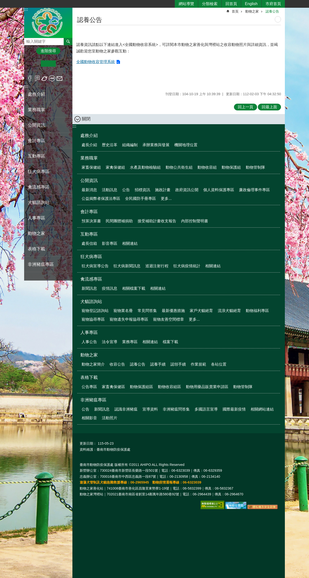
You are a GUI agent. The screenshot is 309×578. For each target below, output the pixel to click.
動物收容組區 (169, 387)
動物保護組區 (141, 387)
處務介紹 (89, 135)
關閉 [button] (86, 118)
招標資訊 (142, 190)
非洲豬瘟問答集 (176, 409)
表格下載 (89, 377)
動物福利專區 (257, 311)
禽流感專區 (91, 279)
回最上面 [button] (269, 107)
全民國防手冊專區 (140, 198)
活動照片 (109, 418)
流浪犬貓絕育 (229, 311)
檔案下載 (170, 342)
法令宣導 (109, 342)
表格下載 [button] (36, 248)
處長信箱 (89, 243)
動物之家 (252, 11)
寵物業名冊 (123, 311)
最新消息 (89, 190)
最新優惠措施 (173, 311)
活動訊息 (109, 190)
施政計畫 (162, 190)
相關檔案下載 (133, 288)
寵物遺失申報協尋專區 (129, 319)
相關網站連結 (262, 409)
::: (26, 9)
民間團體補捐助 (119, 221)
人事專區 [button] (36, 218)
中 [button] (48, 63)
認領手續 (178, 364)
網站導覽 (186, 4)
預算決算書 (91, 221)
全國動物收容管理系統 (95, 62)
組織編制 (130, 145)
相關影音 (89, 418)
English (251, 4)
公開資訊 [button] (36, 125)
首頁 (235, 11)
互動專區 (89, 234)
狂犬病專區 (91, 256)
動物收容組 (207, 167)
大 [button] (63, 63)
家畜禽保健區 (113, 387)
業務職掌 (89, 158)
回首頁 (231, 4)
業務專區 (130, 342)
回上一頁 (245, 107)
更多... (166, 198)
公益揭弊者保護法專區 (101, 198)
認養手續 (158, 364)
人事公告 (89, 342)
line (52, 78)
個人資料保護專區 (218, 190)
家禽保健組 (115, 167)
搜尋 (28, 40)
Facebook (30, 78)
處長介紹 (89, 145)
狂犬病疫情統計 (186, 266)
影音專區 (109, 243)
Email (59, 78)
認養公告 (272, 11)
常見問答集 (147, 311)
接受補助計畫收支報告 (157, 221)
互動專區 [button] (36, 156)
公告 (126, 190)
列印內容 (278, 19)
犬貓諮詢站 (91, 301)
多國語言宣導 (206, 409)
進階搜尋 (48, 51)
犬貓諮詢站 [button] (38, 202)
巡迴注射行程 (157, 266)
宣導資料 (150, 409)
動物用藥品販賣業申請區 (207, 387)
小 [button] (33, 63)
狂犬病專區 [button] (38, 171)
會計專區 (89, 211)
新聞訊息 (89, 288)
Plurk (37, 78)
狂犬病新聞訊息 (126, 266)
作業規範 (198, 364)
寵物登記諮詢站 (95, 311)
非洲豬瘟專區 (93, 399)
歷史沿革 (109, 145)
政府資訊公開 (186, 190)
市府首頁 (273, 4)
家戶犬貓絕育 (201, 311)
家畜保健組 (91, 167)
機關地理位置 (185, 145)
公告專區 (89, 387)
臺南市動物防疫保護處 (48, 22)
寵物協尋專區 (93, 319)
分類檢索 (210, 4)
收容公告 (117, 364)
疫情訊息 (109, 288)
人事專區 (89, 332)
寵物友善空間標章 (168, 319)
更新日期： (88, 443)
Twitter (44, 78)
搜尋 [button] (68, 41)
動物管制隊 (255, 167)
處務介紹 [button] (36, 94)
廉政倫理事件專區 (254, 190)
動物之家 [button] (36, 233)
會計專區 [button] (36, 140)
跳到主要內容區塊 (2, 2)
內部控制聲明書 (194, 221)
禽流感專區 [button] (38, 187)
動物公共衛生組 (179, 167)
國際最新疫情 (234, 409)
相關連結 (130, 243)
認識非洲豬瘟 (126, 409)
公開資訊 (89, 180)
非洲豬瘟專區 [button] (41, 264)
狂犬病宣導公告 (95, 266)
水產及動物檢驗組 (145, 167)
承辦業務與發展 (155, 145)
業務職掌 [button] (36, 109)
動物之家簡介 (93, 364)
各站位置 (218, 364)
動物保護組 (231, 167)
